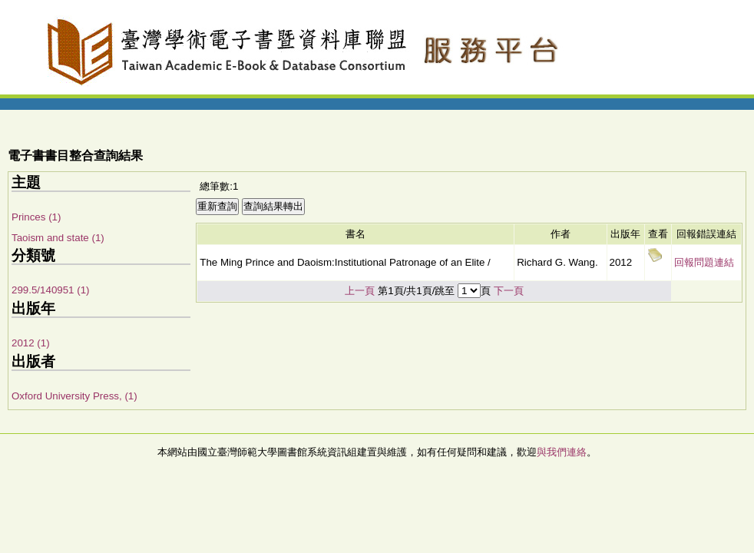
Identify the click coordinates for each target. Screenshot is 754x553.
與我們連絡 (562, 452)
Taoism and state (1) (58, 237)
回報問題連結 (704, 262)
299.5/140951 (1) (51, 290)
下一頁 (509, 290)
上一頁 (360, 290)
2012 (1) (31, 343)
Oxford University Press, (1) (74, 396)
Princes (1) (36, 217)
